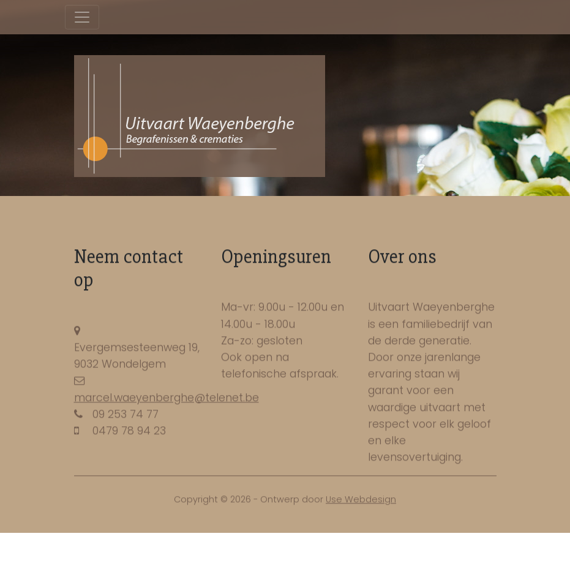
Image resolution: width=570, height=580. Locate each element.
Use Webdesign (361, 500)
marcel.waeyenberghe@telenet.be (166, 398)
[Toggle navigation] (82, 17)
